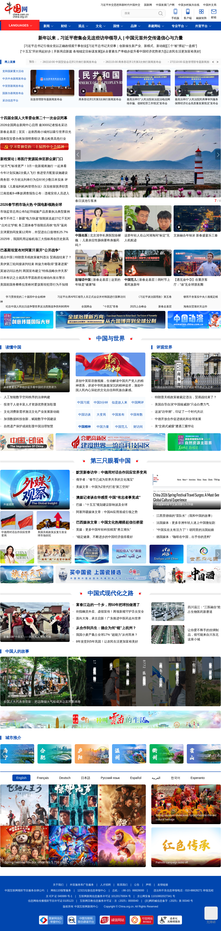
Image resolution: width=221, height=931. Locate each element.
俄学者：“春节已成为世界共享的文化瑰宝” (105, 479)
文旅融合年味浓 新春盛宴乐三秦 (196, 235)
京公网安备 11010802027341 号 (156, 896)
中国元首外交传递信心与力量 (154, 37)
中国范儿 (130, 279)
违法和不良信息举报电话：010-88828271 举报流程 (184, 890)
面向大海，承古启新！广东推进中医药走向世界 (108, 618)
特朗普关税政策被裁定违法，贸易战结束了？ (186, 397)
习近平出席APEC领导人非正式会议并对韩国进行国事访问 (91, 296)
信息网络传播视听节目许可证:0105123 (50, 900)
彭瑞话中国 (83, 279)
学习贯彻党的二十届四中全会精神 (25, 296)
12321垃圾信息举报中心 (91, 890)
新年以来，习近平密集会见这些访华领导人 (80, 37)
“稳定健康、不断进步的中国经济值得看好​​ (104, 537)
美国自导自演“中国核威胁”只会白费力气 (182, 404)
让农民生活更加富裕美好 (183, 51)
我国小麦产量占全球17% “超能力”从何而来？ (107, 634)
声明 (148, 884)
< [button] (213, 62)
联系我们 (122, 884)
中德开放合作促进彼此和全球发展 (178, 419)
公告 (136, 884)
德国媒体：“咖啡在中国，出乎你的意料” (183, 537)
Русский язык (110, 778)
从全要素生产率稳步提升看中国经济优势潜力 (133, 51)
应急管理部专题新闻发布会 (46, 99)
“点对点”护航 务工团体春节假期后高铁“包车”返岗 (33, 225)
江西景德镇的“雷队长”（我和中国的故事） (185, 515)
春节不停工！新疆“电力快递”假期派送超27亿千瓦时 (35, 218)
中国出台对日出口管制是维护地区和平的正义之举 (184, 387)
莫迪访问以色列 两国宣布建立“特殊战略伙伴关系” (34, 271)
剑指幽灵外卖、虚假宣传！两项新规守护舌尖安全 (110, 611)
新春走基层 (165, 306)
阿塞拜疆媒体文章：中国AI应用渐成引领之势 (107, 512)
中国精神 (84, 426)
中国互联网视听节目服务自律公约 (24, 890)
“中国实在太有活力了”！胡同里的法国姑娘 (185, 529)
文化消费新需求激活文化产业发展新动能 (31, 411)
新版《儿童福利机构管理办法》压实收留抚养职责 (34, 186)
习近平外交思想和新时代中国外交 (120, 4)
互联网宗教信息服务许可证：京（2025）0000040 (109, 900)
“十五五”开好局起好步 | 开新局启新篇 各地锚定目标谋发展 (61, 51)
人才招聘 (105, 884)
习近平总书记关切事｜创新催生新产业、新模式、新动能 (127, 46)
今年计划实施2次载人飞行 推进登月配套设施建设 (34, 173)
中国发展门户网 (165, 4)
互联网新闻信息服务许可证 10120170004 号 (105, 896)
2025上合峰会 (138, 306)
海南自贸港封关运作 (195, 306)
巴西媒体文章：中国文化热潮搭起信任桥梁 (109, 522)
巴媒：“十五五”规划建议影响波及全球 (101, 504)
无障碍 (211, 915)
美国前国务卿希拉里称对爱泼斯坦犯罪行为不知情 (34, 284)
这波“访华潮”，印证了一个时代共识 (179, 411)
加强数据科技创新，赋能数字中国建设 (30, 419)
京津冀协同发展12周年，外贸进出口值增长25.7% (34, 232)
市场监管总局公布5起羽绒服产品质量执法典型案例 (35, 211)
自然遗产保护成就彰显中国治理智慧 (28, 426)
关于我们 (58, 884)
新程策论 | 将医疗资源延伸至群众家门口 (31, 159)
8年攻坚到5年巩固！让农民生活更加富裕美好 (107, 641)
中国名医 (81, 235)
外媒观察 (9, 504)
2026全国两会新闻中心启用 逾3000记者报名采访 (33, 125)
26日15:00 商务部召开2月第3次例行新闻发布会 (133, 61)
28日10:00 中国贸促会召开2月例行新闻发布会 (70, 61)
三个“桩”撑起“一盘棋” (181, 46)
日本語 (85, 778)
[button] (218, 155)
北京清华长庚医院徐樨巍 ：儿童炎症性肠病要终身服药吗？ (98, 240)
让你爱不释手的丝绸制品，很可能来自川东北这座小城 (203, 634)
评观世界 (164, 347)
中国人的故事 (17, 651)
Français (43, 778)
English (21, 778)
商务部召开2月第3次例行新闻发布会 (100, 99)
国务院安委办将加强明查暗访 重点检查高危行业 (33, 138)
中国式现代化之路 (110, 593)
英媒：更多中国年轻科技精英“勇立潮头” (103, 529)
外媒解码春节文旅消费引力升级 (174, 504)
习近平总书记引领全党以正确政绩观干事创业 (56, 46)
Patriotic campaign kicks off (172, 862)
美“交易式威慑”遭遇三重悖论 (174, 426)
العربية (156, 778)
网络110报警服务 (61, 890)
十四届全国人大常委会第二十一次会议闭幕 (33, 118)
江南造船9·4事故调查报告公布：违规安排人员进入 (34, 193)
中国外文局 (209, 4)
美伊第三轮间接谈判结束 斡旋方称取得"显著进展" (34, 264)
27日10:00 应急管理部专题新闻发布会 (192, 61)
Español (135, 778)
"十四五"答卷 (110, 306)
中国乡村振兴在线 (188, 4)
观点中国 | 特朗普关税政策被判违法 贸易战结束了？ (35, 257)
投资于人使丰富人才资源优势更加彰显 (30, 404)
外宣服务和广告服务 (82, 884)
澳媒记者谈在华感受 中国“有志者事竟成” (108, 497)
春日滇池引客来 (86, 201)
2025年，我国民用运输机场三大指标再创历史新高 (34, 239)
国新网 (148, 4)
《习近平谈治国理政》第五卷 (154, 296)
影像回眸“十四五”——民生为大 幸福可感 (27, 636)
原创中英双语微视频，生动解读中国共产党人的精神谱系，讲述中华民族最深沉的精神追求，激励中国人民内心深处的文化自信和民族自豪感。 (110, 385)
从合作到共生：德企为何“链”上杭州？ (106, 628)
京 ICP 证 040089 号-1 (59, 896)
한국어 (175, 778)
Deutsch (64, 778)
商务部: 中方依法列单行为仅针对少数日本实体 (32, 179)
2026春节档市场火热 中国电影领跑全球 (31, 204)
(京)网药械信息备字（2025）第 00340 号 (169, 900)
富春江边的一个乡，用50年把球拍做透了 (108, 605)
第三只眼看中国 (110, 460)
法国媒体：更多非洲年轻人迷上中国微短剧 (185, 522)
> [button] (217, 62)
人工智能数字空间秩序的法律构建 (27, 397)
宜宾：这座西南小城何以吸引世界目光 (45, 132)
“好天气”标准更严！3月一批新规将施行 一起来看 (33, 166)
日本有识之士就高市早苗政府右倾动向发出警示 (32, 277)
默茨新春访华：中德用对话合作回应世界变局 (111, 472)
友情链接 (162, 884)
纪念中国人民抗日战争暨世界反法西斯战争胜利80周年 (37, 306)
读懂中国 (13, 347)
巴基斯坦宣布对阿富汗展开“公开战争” (30, 250)
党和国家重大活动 (13, 71)
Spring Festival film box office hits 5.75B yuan (36, 862)
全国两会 (86, 306)
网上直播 (10, 61)
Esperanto (198, 778)
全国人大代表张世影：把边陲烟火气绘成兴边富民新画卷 (42, 701)
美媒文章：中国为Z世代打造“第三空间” (102, 487)
